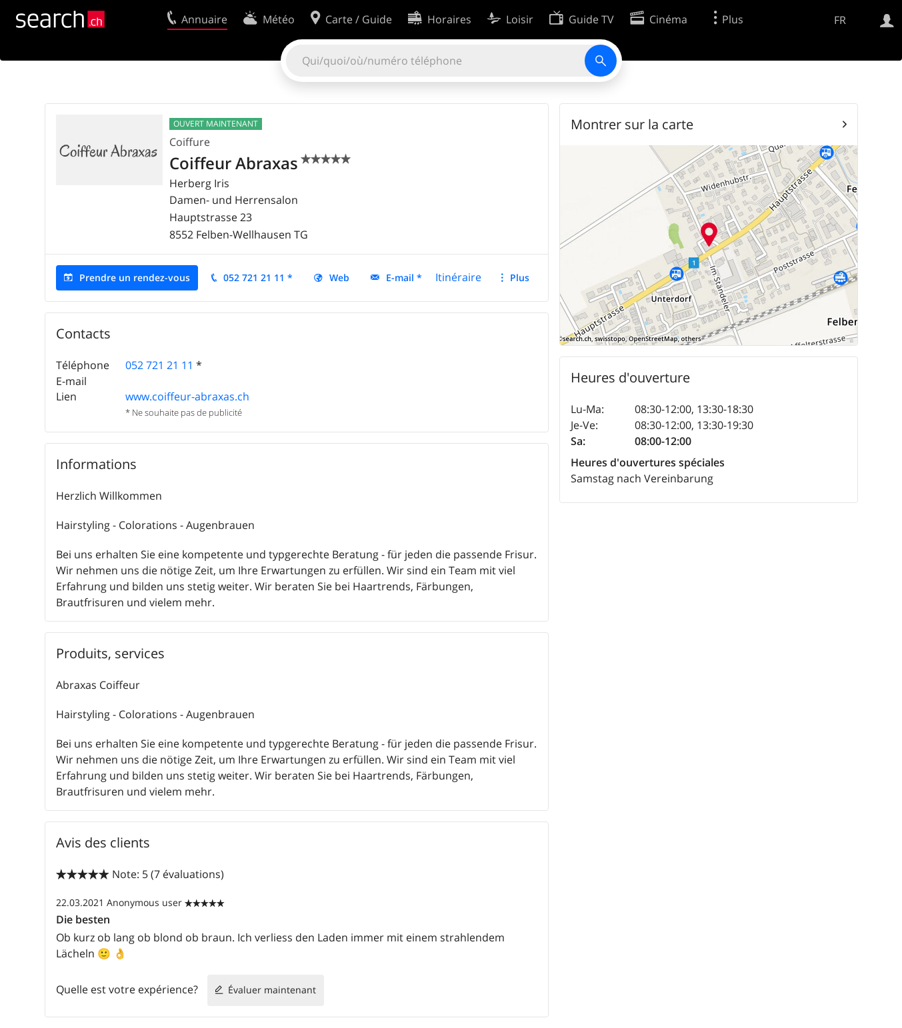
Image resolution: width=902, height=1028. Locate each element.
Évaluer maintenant (272, 989)
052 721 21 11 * (258, 277)
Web (339, 277)
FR (840, 20)
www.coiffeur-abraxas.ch (187, 396)
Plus (519, 277)
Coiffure (189, 142)
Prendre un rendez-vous (134, 277)
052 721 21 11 (159, 365)
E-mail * (404, 277)
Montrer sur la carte (632, 124)
